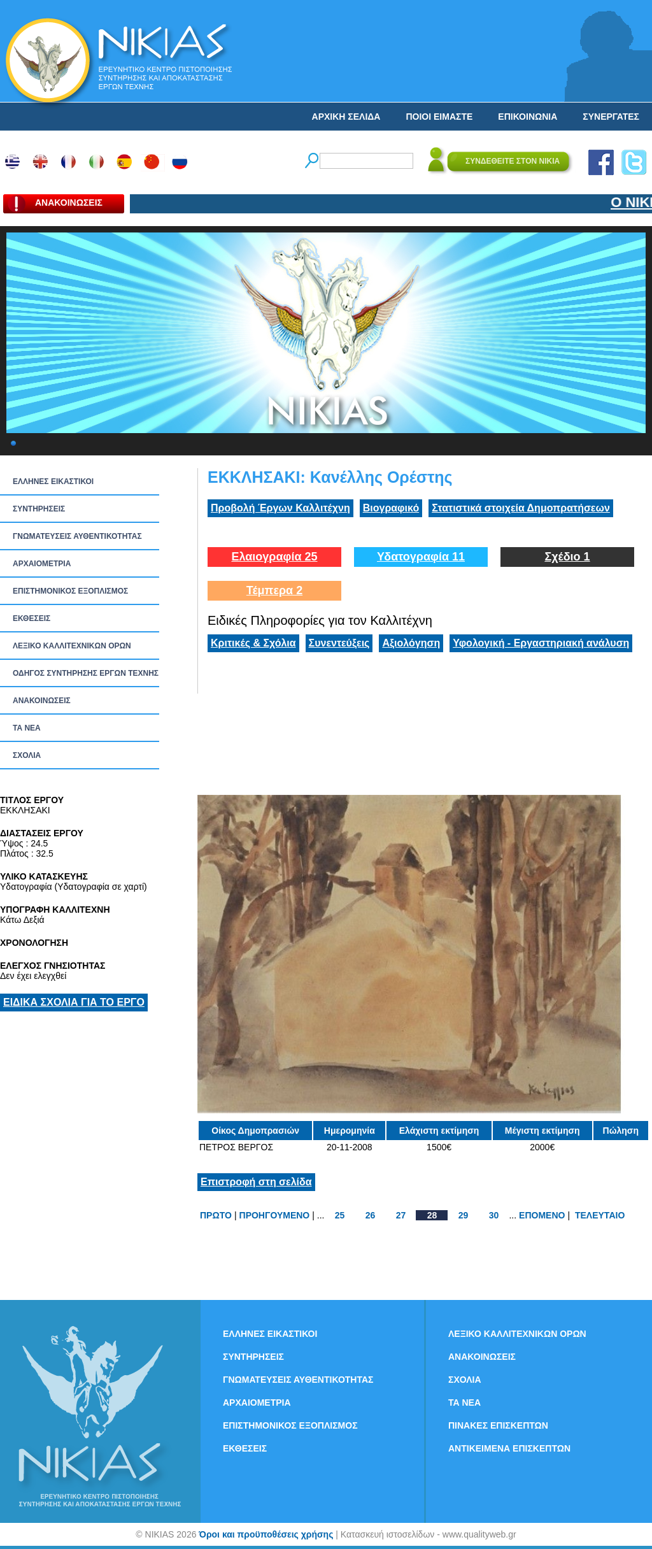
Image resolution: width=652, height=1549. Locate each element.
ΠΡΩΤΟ (216, 1215)
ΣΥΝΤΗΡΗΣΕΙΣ (39, 508)
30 (494, 1215)
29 (463, 1215)
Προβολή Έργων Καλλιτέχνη (280, 508)
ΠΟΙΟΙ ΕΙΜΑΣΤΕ (439, 116)
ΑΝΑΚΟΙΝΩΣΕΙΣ (42, 700)
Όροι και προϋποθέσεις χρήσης (266, 1534)
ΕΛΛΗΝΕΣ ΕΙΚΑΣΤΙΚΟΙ (53, 481)
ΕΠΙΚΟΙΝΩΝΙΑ (527, 116)
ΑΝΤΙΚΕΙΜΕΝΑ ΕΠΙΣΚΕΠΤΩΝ (509, 1448)
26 (370, 1215)
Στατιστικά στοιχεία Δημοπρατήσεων (521, 508)
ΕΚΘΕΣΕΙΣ (31, 618)
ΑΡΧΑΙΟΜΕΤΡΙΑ (42, 563)
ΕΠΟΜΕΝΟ (542, 1215)
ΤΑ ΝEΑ (27, 728)
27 (401, 1215)
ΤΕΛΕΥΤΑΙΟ (600, 1215)
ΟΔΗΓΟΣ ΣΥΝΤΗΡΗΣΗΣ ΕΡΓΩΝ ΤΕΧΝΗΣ (86, 673)
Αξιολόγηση (411, 643)
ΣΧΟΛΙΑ (27, 755)
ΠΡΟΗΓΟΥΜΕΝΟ (274, 1215)
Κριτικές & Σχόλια (253, 643)
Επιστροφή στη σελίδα (256, 1181)
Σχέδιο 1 (567, 556)
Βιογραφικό (391, 508)
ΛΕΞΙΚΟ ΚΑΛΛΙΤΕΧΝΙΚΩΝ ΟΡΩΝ (72, 645)
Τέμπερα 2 (274, 590)
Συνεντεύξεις (339, 643)
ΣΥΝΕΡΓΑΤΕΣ (611, 116)
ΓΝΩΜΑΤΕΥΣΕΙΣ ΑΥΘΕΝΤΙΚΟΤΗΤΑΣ (77, 536)
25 (340, 1215)
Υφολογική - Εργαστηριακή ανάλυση (541, 643)
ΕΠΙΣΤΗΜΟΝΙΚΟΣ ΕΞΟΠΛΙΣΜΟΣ (70, 591)
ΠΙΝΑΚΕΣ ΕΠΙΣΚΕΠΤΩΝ (498, 1425)
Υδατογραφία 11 (421, 556)
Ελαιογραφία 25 (274, 556)
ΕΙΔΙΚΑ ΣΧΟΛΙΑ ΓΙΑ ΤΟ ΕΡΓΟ (74, 1002)
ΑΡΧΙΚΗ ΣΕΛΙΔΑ (346, 116)
